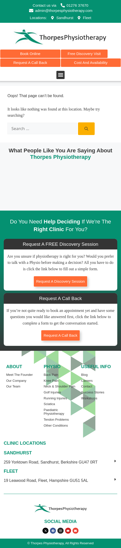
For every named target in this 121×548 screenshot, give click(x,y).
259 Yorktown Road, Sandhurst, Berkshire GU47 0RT (51, 462)
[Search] (86, 128)
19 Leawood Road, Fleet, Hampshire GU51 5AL (46, 480)
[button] (60, 75)
